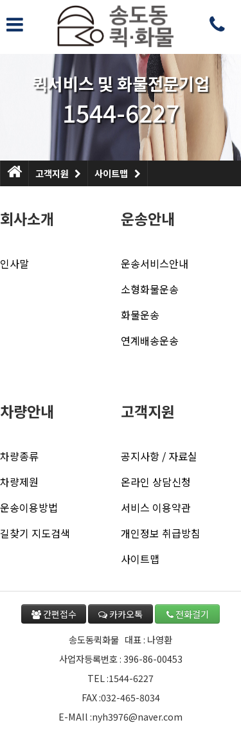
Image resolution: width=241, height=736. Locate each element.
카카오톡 (120, 614)
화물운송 (140, 314)
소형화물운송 (150, 289)
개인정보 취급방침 (161, 533)
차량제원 (19, 481)
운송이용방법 (29, 507)
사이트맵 (117, 170)
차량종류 (19, 456)
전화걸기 (187, 614)
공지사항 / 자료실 (159, 456)
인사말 (14, 263)
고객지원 (58, 170)
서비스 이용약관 (156, 507)
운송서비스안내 (154, 263)
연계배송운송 (150, 340)
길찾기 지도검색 (35, 533)
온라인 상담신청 (156, 481)
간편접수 (53, 614)
